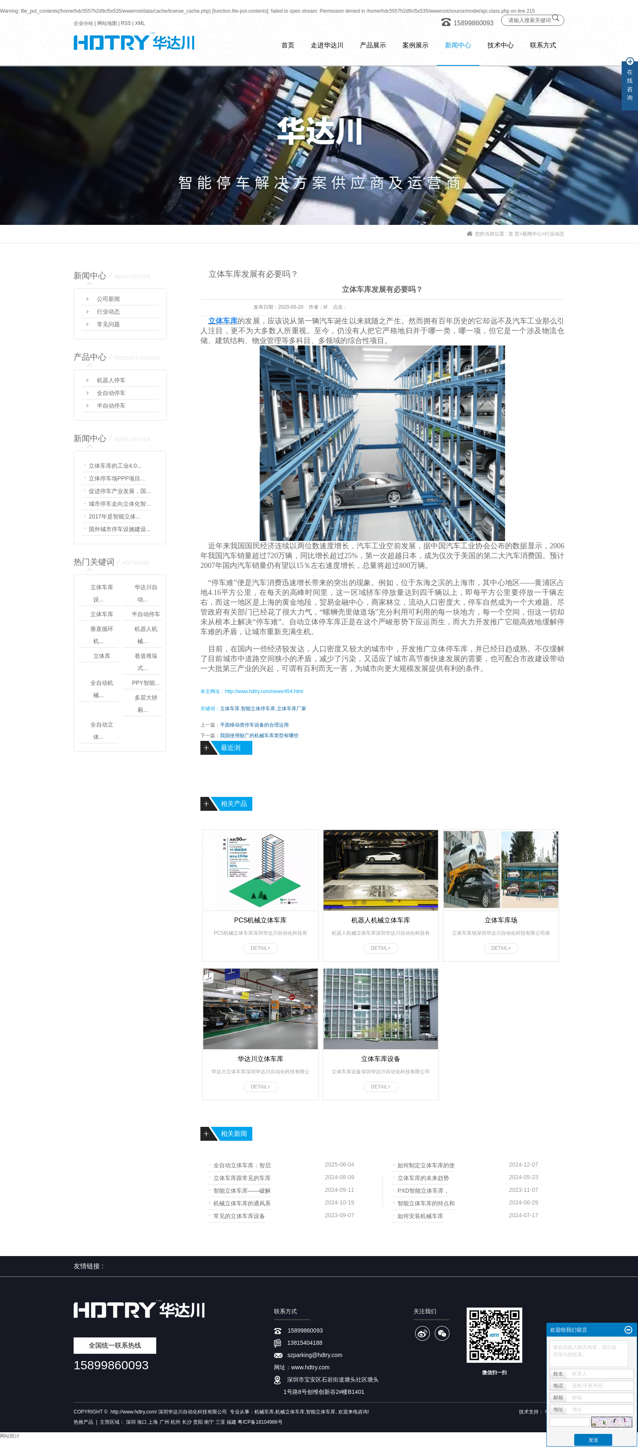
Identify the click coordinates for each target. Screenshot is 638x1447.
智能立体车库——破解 (242, 1190)
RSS (126, 23)
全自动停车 (111, 393)
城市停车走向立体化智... (120, 503)
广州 (164, 1422)
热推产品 (83, 1422)
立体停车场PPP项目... (117, 478)
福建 (231, 1422)
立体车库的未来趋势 (423, 1177)
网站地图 (107, 23)
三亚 (220, 1422)
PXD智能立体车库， (423, 1190)
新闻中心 (532, 234)
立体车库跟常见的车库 (242, 1177)
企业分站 (83, 23)
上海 (153, 1422)
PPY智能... (146, 683)
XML (140, 23)
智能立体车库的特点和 (426, 1202)
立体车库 (101, 614)
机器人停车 (111, 380)
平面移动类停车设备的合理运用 (254, 725)
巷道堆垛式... (146, 662)
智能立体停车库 (258, 708)
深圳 (131, 1422)
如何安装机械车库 (420, 1215)
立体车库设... (101, 593)
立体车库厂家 (291, 708)
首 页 (513, 234)
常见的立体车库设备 (239, 1215)
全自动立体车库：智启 (242, 1164)
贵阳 (198, 1422)
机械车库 (264, 1412)
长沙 (187, 1422)
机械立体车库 (290, 1412)
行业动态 (554, 234)
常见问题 (108, 324)
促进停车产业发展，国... (120, 491)
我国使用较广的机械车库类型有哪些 (259, 735)
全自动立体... (101, 730)
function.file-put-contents (240, 11)
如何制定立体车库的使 (426, 1164)
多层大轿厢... (146, 703)
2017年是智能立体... (115, 516)
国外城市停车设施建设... (120, 529)
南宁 (209, 1422)
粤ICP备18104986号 (260, 1422)
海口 (142, 1422)
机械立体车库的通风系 (242, 1202)
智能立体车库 (320, 1412)
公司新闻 (108, 299)
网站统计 (10, 1436)
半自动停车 (111, 405)
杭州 (175, 1422)
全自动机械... (101, 689)
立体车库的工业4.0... (115, 465)
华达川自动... (146, 593)
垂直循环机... (101, 635)
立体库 (101, 656)
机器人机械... (146, 635)
